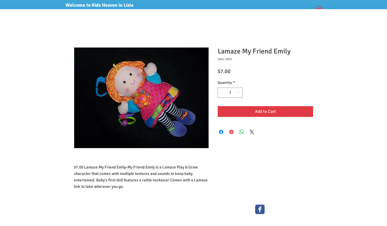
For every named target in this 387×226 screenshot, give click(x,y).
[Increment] (238, 92)
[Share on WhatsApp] (241, 132)
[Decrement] (221, 92)
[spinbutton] (230, 92)
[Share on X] (252, 132)
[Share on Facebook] (221, 132)
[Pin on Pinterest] (231, 132)
